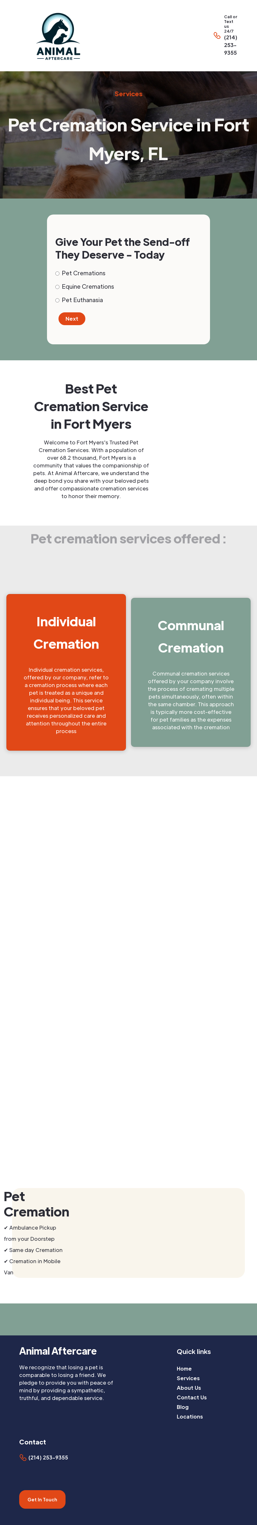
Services (188, 1378)
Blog (183, 1407)
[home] (103, 35)
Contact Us (192, 1397)
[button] (253, 35)
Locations (190, 1416)
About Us (189, 1387)
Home (184, 1368)
